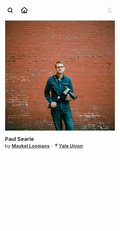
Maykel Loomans (31, 146)
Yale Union (71, 146)
